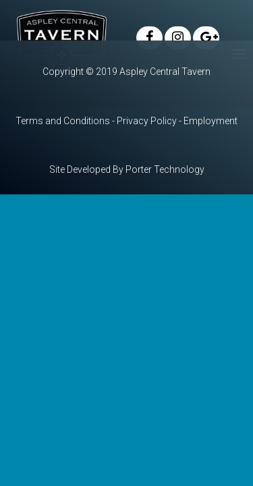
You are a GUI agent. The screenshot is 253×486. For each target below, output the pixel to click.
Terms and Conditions (63, 120)
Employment (210, 120)
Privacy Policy (147, 120)
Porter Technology (164, 169)
